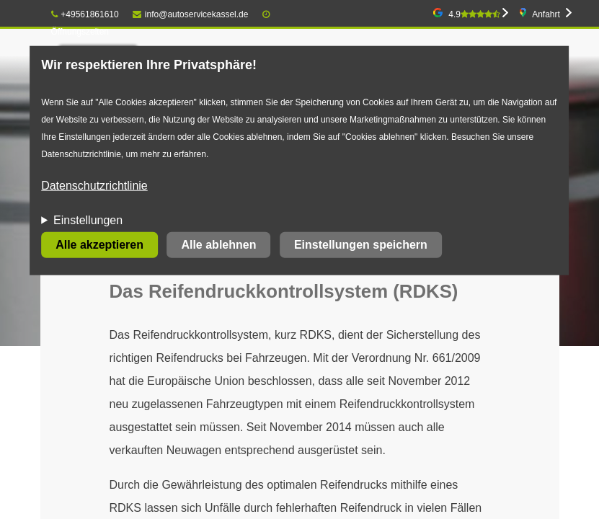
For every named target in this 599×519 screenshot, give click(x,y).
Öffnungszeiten (80, 32)
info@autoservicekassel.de (190, 14)
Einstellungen (88, 220)
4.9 (474, 14)
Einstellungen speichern (360, 245)
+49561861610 (85, 14)
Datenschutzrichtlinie (94, 185)
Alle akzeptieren (99, 245)
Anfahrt (546, 14)
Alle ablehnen (218, 245)
